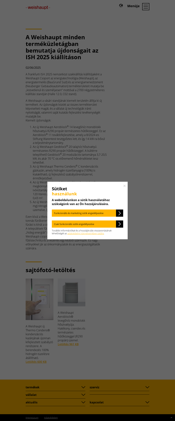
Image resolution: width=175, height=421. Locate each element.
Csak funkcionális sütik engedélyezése (74, 224)
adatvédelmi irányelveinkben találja (85, 233)
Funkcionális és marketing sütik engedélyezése (78, 213)
